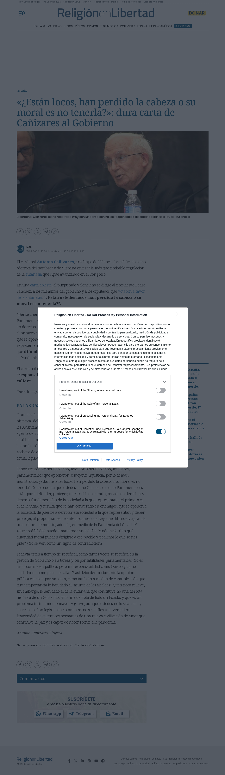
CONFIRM (84, 446)
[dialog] (112, 387)
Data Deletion (90, 459)
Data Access (112, 459)
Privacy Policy (134, 459)
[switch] (161, 390)
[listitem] (112, 382)
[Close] (179, 315)
